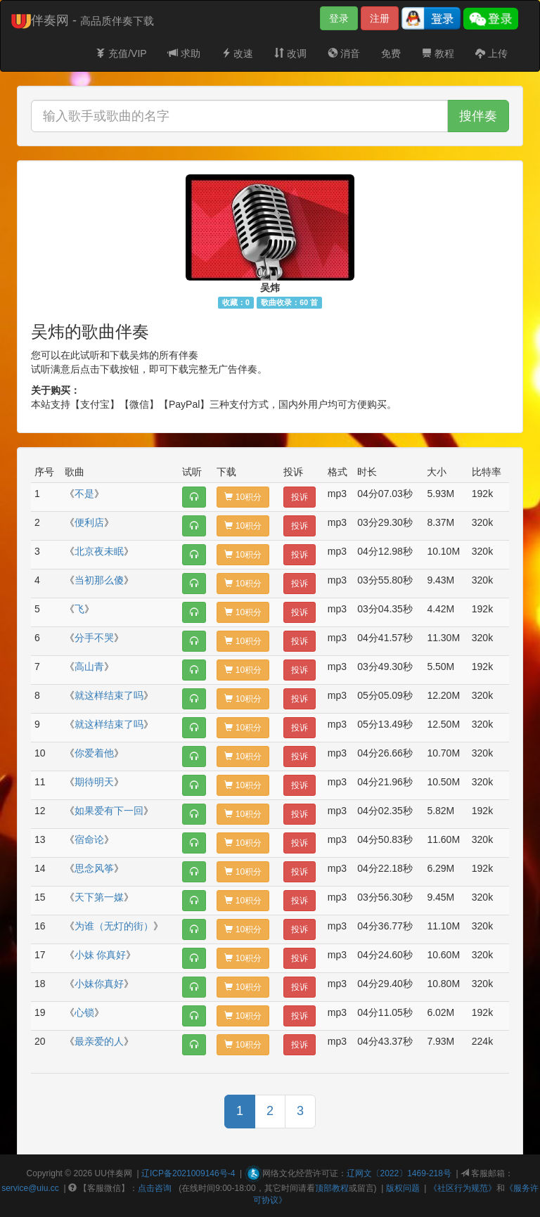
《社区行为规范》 (462, 1188)
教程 (438, 53)
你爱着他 (94, 753)
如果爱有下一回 (109, 810)
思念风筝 (94, 868)
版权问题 (403, 1188)
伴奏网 (119, 1173)
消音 (344, 53)
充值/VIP (121, 53)
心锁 (84, 1012)
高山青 (89, 666)
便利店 (89, 522)
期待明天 (94, 781)
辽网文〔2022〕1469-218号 (399, 1173)
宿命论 (89, 839)
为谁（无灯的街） (114, 926)
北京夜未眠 (99, 551)
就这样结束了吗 (109, 695)
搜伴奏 (478, 116)
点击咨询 (155, 1188)
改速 (237, 53)
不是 (84, 493)
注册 (380, 18)
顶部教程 (332, 1188)
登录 (339, 18)
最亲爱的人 (99, 1041)
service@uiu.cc (30, 1188)
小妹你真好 (99, 983)
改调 (290, 53)
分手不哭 (94, 637)
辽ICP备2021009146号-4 (188, 1173)
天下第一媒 (99, 897)
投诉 (299, 497)
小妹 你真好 (101, 954)
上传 (491, 53)
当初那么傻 (99, 580)
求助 (184, 53)
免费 (391, 53)
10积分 (243, 497)
